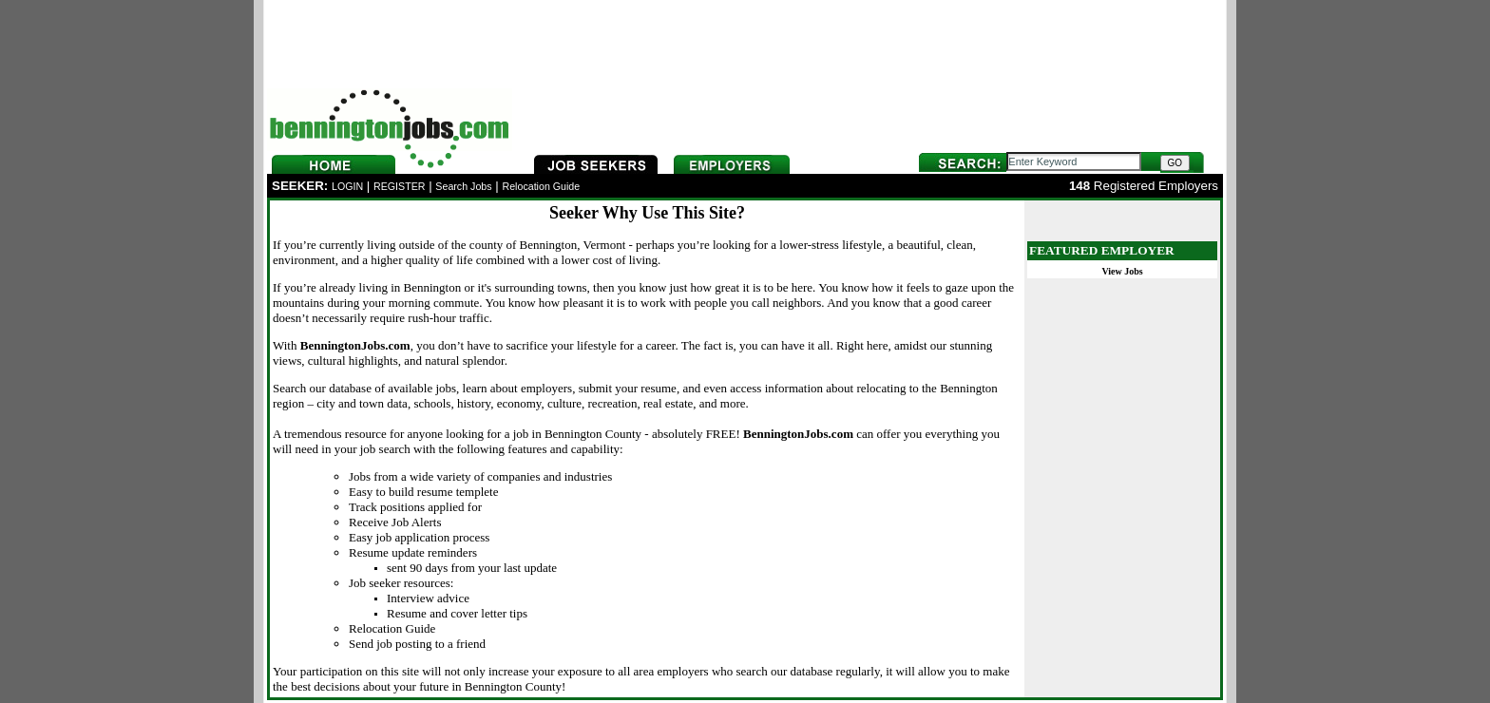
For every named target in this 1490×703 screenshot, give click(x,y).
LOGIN (347, 186)
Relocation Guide (541, 186)
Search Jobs (463, 186)
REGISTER (399, 186)
